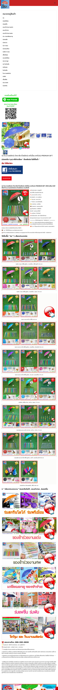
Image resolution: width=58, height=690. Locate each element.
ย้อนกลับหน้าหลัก (6, 178)
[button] (55, 3)
